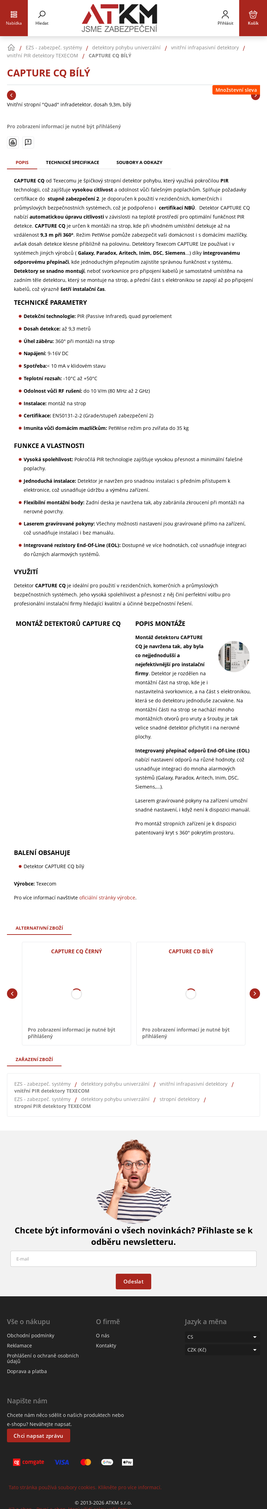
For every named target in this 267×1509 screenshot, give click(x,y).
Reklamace (19, 1345)
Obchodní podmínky (30, 1335)
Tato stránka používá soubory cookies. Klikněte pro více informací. (85, 1487)
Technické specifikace (72, 162)
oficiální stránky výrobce (107, 897)
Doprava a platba (27, 1371)
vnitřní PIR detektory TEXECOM (51, 1090)
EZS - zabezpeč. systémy (42, 1083)
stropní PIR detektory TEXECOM (52, 1106)
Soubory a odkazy (139, 162)
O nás (103, 1335)
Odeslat (133, 1281)
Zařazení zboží (34, 1059)
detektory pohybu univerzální (115, 1083)
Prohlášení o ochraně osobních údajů (43, 1358)
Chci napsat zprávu (38, 1435)
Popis (22, 162)
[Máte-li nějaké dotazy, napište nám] (28, 142)
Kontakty (106, 1345)
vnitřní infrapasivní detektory (193, 1083)
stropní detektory (180, 1099)
